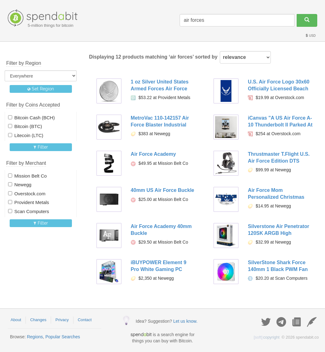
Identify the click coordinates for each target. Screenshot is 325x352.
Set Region (40, 88)
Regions (35, 336)
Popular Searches (62, 336)
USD (310, 35)
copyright (267, 337)
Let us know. (185, 321)
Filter (40, 147)
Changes (38, 319)
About (16, 319)
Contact (85, 319)
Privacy (62, 319)
